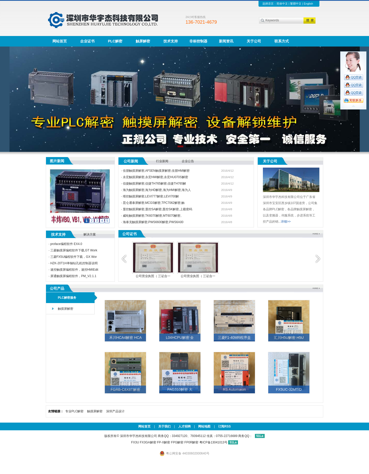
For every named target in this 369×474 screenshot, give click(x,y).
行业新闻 (162, 161)
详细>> (286, 221)
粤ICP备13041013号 (213, 442)
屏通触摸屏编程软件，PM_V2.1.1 (73, 276)
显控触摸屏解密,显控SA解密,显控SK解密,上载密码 (157, 209)
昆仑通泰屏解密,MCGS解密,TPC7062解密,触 (154, 203)
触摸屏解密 (65, 309)
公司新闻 (131, 161)
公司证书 (129, 234)
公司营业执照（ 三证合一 (153, 276)
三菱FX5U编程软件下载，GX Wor (73, 257)
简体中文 (282, 3)
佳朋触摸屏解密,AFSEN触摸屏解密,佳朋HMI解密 (156, 170)
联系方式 (281, 41)
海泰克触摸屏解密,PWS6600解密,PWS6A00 (153, 222)
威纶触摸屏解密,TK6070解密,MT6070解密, (152, 215)
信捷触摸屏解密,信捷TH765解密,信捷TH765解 (154, 183)
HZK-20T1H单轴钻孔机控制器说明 (74, 263)
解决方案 (90, 234)
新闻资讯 (226, 41)
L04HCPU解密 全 (180, 337)
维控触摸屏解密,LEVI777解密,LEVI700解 (151, 196)
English (308, 3)
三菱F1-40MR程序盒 (234, 337)
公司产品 (57, 288)
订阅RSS (224, 426)
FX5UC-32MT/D (289, 389)
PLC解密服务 (67, 297)
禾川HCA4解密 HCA (125, 337)
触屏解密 (143, 41)
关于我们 (164, 426)
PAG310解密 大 (179, 389)
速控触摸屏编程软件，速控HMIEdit (74, 269)
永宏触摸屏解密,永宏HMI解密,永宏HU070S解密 (155, 177)
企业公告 (188, 161)
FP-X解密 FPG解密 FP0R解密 (177, 442)
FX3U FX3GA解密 (143, 442)
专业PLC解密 (74, 411)
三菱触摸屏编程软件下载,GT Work (73, 250)
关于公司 (254, 41)
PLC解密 (115, 41)
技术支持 (170, 41)
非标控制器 (198, 41)
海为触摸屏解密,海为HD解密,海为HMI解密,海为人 (157, 190)
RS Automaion (234, 389)
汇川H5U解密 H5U (289, 337)
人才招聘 (184, 426)
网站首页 (59, 41)
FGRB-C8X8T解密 (125, 389)
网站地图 (204, 426)
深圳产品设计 (115, 411)
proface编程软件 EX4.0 (66, 244)
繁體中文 (295, 3)
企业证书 (87, 41)
